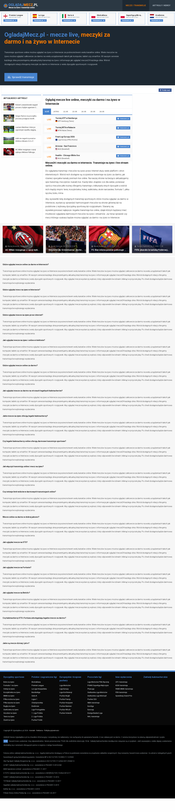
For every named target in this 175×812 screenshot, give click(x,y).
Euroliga (91, 706)
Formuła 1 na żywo (10, 685)
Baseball (65, 149)
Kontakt (32, 730)
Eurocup (91, 709)
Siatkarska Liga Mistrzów (97, 692)
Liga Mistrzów (65, 685)
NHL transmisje (93, 716)
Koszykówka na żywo (11, 692)
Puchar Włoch (65, 709)
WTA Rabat (60, 130)
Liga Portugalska (38, 709)
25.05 (92, 111)
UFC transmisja (121, 682)
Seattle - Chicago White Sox (67, 155)
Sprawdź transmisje (21, 77)
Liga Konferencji (66, 692)
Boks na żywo (8, 682)
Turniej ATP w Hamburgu (66, 118)
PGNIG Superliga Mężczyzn (98, 685)
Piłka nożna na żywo (11, 699)
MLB (58, 149)
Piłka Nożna (72, 140)
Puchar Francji (65, 699)
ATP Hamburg (61, 121)
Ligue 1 (34, 699)
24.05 (83, 111)
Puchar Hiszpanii (66, 703)
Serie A (34, 696)
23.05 (74, 111)
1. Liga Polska (37, 713)
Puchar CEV (92, 699)
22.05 (65, 111)
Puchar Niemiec (66, 706)
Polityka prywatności (51, 730)
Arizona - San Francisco (66, 146)
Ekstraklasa (36, 682)
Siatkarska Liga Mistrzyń (97, 696)
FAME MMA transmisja (124, 689)
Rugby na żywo (9, 706)
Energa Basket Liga (95, 713)
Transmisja (123, 119)
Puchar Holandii (66, 713)
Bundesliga (36, 692)
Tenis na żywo (8, 716)
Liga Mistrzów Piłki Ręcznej (98, 682)
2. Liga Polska (37, 716)
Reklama (39, 730)
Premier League (38, 685)
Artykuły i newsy (161, 5)
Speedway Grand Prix (123, 696)
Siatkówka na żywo (11, 709)
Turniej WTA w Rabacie (65, 127)
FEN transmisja (121, 692)
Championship (37, 703)
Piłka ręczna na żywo (11, 703)
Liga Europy (61, 140)
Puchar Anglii (65, 696)
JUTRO (56, 111)
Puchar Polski (37, 720)
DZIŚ (47, 111)
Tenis (71, 121)
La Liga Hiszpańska (39, 689)
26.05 (101, 111)
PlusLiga (91, 689)
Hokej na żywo (9, 689)
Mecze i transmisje (136, 5)
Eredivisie (35, 706)
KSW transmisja (121, 685)
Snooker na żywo (10, 713)
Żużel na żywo (9, 720)
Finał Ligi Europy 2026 (65, 137)
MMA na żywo (8, 696)
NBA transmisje (93, 703)
